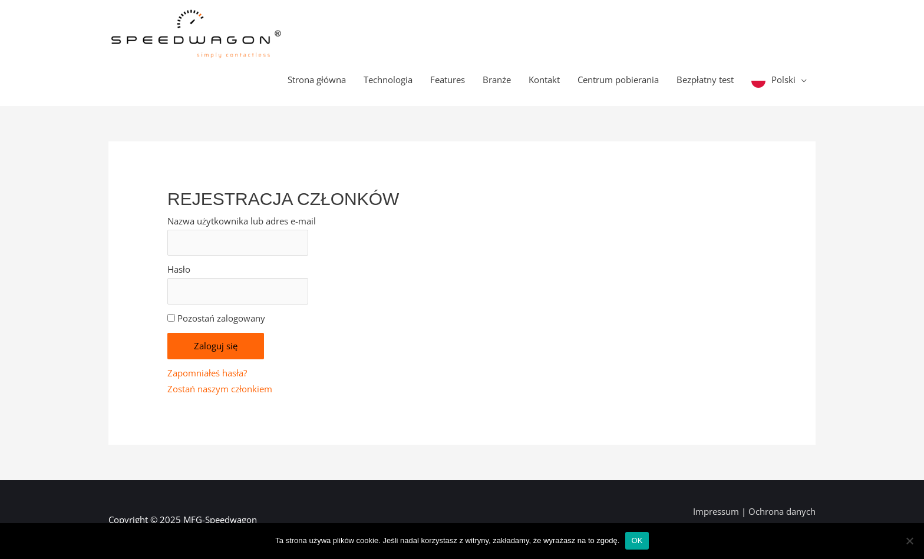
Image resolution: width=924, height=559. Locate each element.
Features (447, 79)
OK (636, 540)
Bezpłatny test (705, 79)
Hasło (178, 269)
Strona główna (317, 79)
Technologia (388, 79)
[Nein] (909, 541)
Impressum (717, 511)
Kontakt (544, 79)
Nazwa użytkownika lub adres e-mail (241, 221)
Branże (497, 79)
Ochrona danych (782, 511)
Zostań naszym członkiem (219, 389)
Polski (783, 79)
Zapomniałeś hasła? (207, 373)
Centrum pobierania (618, 79)
